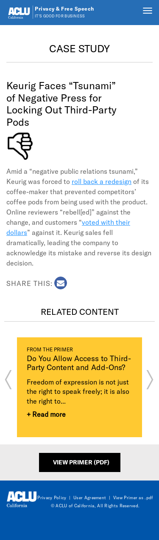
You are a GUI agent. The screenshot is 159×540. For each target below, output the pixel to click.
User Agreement (89, 497)
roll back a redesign (101, 181)
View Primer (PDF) (81, 462)
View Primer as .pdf (133, 497)
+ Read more (46, 414)
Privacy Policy (51, 497)
